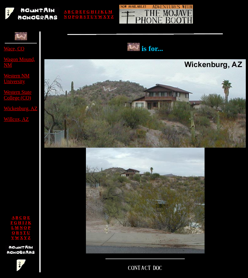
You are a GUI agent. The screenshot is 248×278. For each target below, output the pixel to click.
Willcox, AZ (16, 119)
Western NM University (17, 78)
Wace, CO (14, 48)
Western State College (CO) (17, 94)
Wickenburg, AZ (20, 108)
